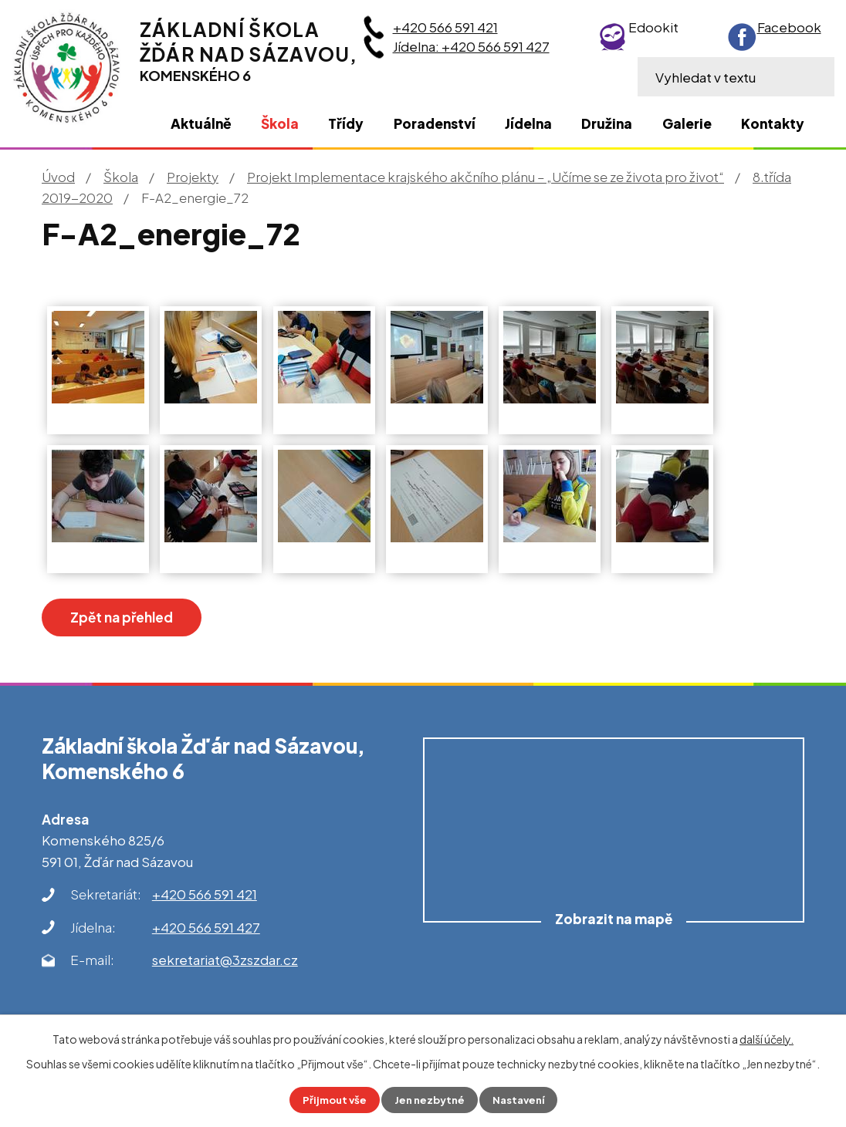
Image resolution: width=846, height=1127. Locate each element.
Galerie (687, 123)
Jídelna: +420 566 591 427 (471, 46)
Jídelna (528, 123)
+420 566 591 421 (445, 27)
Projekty (192, 176)
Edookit (653, 27)
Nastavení (522, 1099)
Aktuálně (201, 123)
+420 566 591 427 (206, 930)
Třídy (346, 123)
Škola (120, 176)
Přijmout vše (330, 1099)
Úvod (58, 176)
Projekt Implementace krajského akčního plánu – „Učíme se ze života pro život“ (485, 176)
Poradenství (434, 123)
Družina (606, 123)
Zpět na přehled (134, 618)
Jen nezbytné (429, 1099)
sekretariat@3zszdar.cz (225, 963)
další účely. (766, 1038)
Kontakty (772, 123)
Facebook (789, 27)
